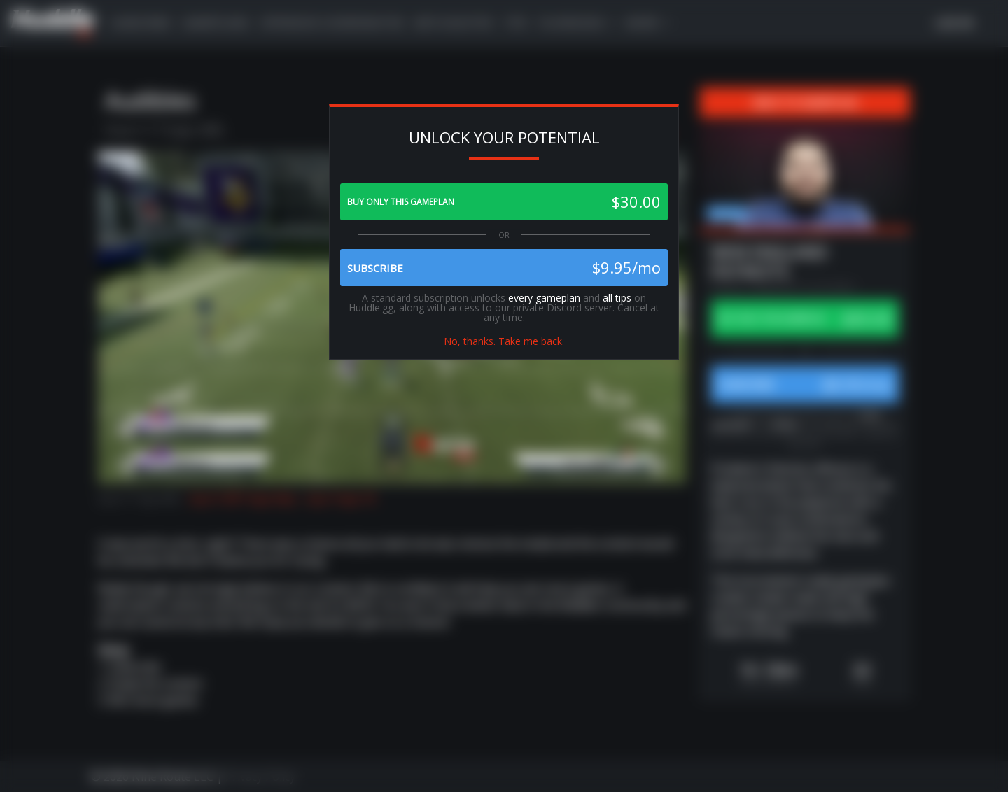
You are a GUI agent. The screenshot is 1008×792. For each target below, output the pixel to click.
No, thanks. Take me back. (504, 341)
